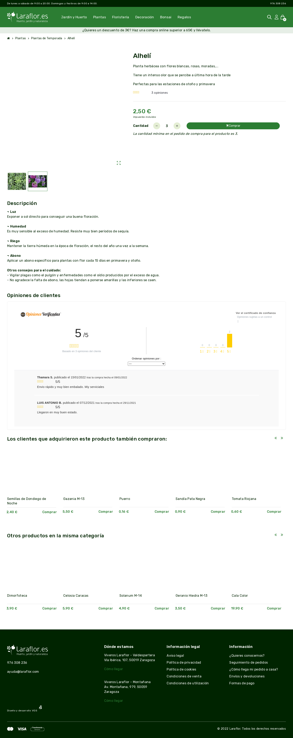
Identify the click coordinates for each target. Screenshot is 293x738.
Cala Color (240, 596)
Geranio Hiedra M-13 (191, 596)
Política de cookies (181, 669)
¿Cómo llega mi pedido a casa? (253, 669)
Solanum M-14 (130, 596)
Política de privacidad (184, 662)
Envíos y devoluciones (247, 676)
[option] (34, 485)
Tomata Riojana (244, 499)
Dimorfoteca (17, 596)
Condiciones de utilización (188, 683)
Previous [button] (275, 438)
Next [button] (282, 438)
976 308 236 (278, 3)
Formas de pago (241, 683)
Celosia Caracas (76, 596)
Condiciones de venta (184, 676)
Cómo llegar (113, 669)
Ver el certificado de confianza (256, 313)
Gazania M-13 (73, 499)
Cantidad (141, 126)
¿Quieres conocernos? (247, 655)
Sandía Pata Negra (190, 499)
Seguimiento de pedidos (248, 662)
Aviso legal (175, 655)
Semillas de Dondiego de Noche (26, 501)
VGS (34, 710)
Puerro (124, 499)
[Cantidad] (167, 125)
